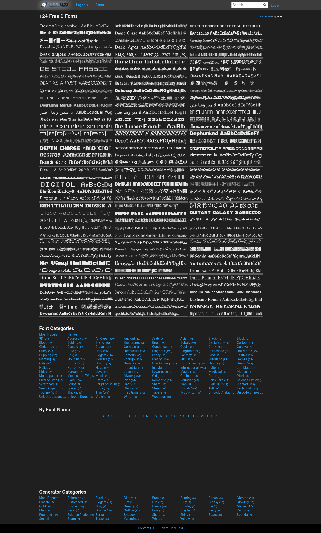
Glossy (216, 502)
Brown (158, 498)
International (193, 368)
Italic (215, 368)
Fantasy (188, 355)
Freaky (160, 359)
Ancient (132, 338)
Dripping (48, 355)
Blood (46, 343)
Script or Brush (109, 384)
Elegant (105, 355)
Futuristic (219, 359)
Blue (130, 498)
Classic (76, 347)
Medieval (218, 372)
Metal (45, 510)
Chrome (245, 498)
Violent (103, 397)
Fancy (159, 355)
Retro (103, 380)
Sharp (159, 384)
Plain (74, 380)
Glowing (245, 502)
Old (157, 376)
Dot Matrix (247, 351)
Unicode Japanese (53, 397)
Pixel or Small (51, 380)
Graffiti (103, 363)
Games (245, 359)
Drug (72, 355)
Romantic (162, 380)
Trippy (102, 519)
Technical (247, 388)
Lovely (132, 372)
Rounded (189, 380)
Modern (246, 372)
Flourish (76, 359)
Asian (187, 338)
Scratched (49, 384)
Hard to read (193, 363)
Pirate (215, 376)
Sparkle (244, 515)
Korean (75, 372)
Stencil (131, 388)
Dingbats (162, 351)
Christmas (48, 347)
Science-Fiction (250, 380)
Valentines (133, 519)
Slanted (246, 384)
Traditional (134, 392)
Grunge (132, 363)
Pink (158, 510)
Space (215, 515)
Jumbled (246, 368)
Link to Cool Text (171, 528)
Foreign (133, 359)
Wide (130, 397)
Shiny (186, 515)
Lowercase (163, 372)
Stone (73, 519)
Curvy (46, 351)
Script (74, 384)
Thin (102, 392)
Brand (103, 343)
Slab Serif (218, 384)
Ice (213, 506)
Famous (132, 355)
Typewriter (190, 392)
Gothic (75, 363)
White (158, 519)
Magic (188, 372)
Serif (130, 384)
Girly (45, 363)
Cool (187, 347)
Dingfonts (190, 351)
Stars (102, 388)
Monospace (50, 376)
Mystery (132, 376)
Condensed (163, 347)
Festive (245, 355)
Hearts (216, 363)
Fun (186, 359)
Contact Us (146, 528)
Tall (214, 388)
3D (44, 338)
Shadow (132, 515)
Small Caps (51, 388)
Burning (188, 498)
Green (131, 506)
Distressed (219, 351)
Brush (159, 343)
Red (214, 510)
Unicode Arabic (222, 392)
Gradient (75, 506)
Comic (131, 347)
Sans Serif (220, 380)
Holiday (47, 368)
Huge (102, 368)
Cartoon (245, 343)
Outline (189, 376)
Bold (74, 343)
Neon (73, 510)
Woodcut (161, 397)
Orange (104, 510)
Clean (103, 347)
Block (244, 338)
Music (103, 376)
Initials (159, 368)
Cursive (245, 347)
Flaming (47, 359)
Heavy (245, 363)
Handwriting (164, 363)
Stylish (188, 388)
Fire (128, 502)
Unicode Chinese (250, 392)
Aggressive (77, 338)
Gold (45, 506)
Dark (103, 351)
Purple (187, 510)
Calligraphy (220, 343)
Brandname (135, 343)
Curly (215, 347)
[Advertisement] (19, 74)
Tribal (159, 392)
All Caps (105, 338)
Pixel (243, 376)
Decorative (135, 351)
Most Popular (266, 16)
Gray (101, 506)
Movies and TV (81, 376)
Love (102, 372)
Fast (214, 355)
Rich (130, 380)
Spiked (74, 388)
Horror (75, 368)
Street (159, 388)
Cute (73, 351)
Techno (48, 392)
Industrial (133, 368)
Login (275, 5)
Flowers (104, 359)
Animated (76, 498)
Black (215, 338)
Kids (46, 372)
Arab (158, 338)
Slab (186, 384)
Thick (75, 392)
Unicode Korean (81, 397)
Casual (216, 498)
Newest (72, 334)
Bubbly (188, 343)
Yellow (188, 519)
